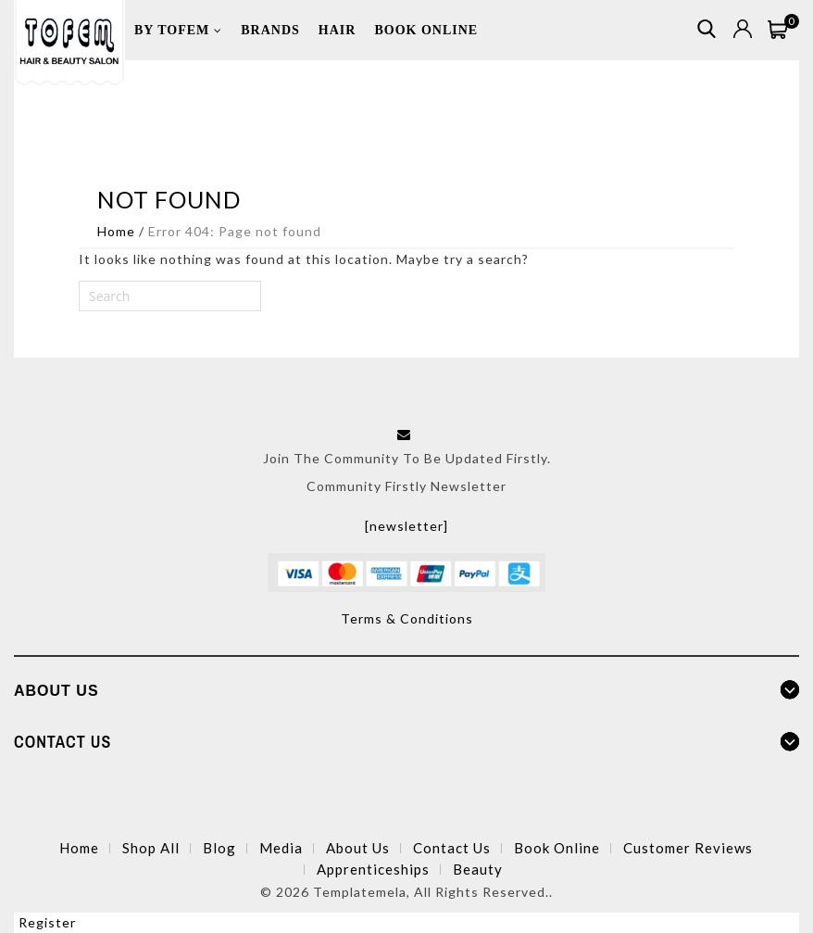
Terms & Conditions (407, 618)
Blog (219, 847)
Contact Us (452, 847)
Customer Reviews (688, 847)
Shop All (151, 847)
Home (116, 231)
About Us (358, 847)
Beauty (478, 869)
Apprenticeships (373, 869)
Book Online (557, 847)
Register (47, 922)
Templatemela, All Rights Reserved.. (433, 892)
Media (281, 847)
